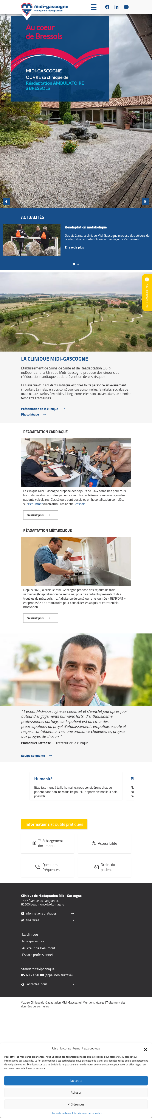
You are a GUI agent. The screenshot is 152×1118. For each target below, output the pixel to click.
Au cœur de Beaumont (38, 953)
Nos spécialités (33, 947)
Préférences (76, 1104)
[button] (145, 1048)
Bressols (79, 510)
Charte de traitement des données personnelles (76, 1113)
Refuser (76, 1092)
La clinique (30, 940)
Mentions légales (93, 1008)
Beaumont (35, 510)
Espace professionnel (37, 960)
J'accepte (76, 1080)
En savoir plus (74, 247)
